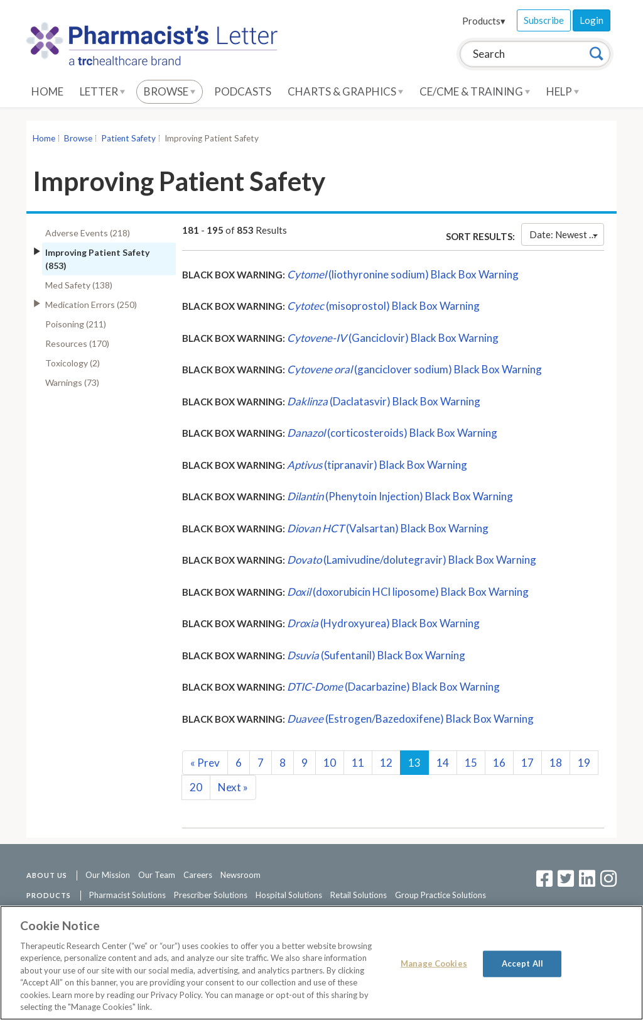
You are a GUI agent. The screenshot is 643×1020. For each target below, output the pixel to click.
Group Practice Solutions (440, 895)
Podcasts (242, 91)
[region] (321, 963)
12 (386, 762)
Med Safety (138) (78, 285)
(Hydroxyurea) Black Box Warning (383, 623)
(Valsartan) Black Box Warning (388, 528)
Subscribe (544, 20)
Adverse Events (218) (87, 233)
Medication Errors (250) (91, 304)
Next (233, 787)
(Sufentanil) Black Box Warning (376, 655)
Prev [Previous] (205, 762)
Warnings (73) (72, 382)
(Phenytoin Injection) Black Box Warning (400, 496)
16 (499, 762)
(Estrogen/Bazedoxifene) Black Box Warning (410, 718)
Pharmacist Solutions (127, 895)
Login (591, 20)
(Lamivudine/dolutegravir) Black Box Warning (411, 559)
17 (527, 762)
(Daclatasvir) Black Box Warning (383, 401)
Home (47, 91)
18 (555, 762)
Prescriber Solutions (210, 895)
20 (196, 787)
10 (329, 762)
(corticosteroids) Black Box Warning (392, 432)
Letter (102, 91)
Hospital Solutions (289, 895)
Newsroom (240, 875)
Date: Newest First (566, 234)
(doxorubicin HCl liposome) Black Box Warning (408, 591)
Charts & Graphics (345, 91)
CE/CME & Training (474, 91)
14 (442, 762)
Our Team (156, 875)
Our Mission (107, 875)
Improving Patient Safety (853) (97, 259)
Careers (197, 875)
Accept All (522, 963)
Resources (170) (77, 343)
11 (358, 762)
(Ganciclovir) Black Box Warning (393, 337)
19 (584, 762)
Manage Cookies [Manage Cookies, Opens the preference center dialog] (434, 963)
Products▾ (483, 20)
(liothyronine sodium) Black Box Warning (403, 274)
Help (562, 91)
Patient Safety (128, 138)
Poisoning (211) (75, 324)
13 (414, 762)
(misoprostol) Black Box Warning (383, 305)
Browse (169, 91)
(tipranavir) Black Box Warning (377, 464)
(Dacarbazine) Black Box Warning (393, 686)
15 (471, 762)
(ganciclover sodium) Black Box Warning (414, 369)
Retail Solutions (358, 895)
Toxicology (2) (72, 363)
